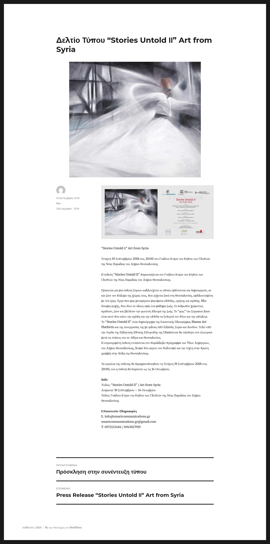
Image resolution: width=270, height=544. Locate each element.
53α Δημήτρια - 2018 (67, 208)
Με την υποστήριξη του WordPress (63, 527)
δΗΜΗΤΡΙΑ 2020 (31, 527)
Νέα (58, 203)
